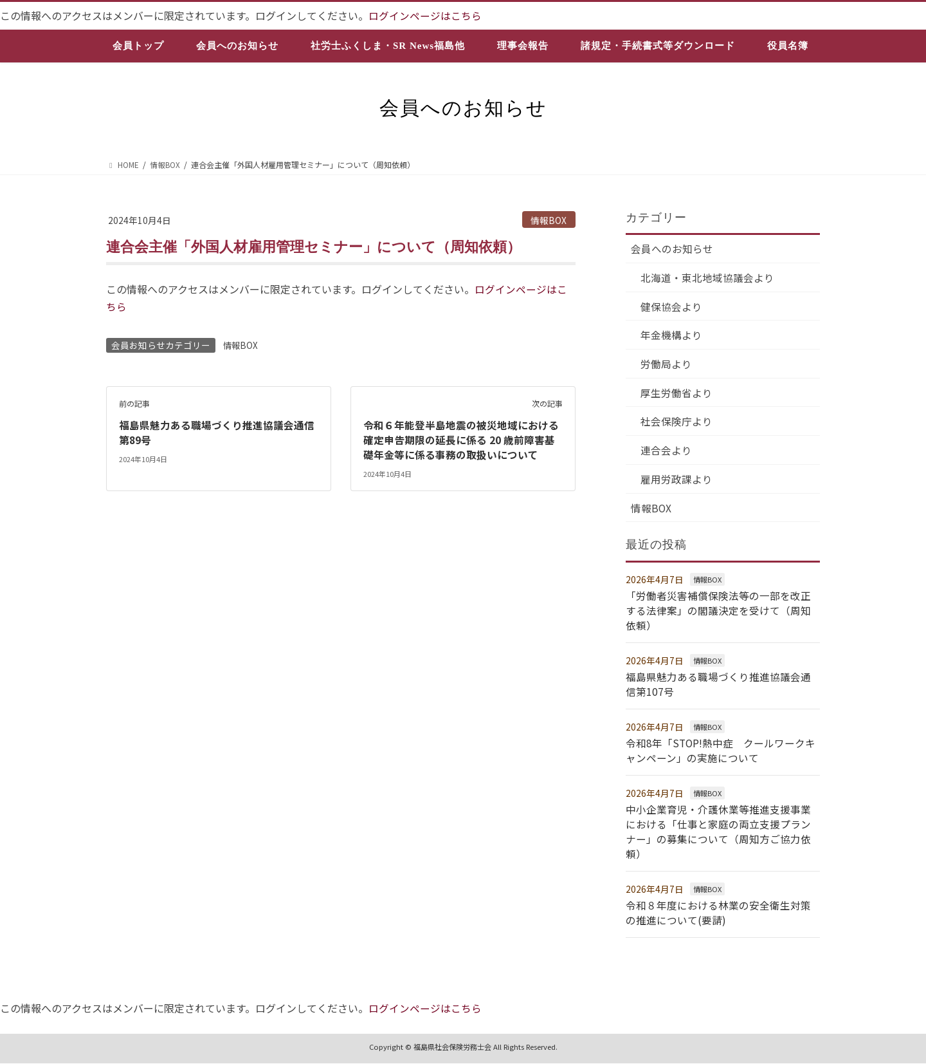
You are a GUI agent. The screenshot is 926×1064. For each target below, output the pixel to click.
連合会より (667, 453)
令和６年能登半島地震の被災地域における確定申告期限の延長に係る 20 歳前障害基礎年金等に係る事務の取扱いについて (461, 438)
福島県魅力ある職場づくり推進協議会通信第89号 (216, 431)
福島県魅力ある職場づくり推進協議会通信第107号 (718, 687)
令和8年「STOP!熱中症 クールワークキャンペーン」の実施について (721, 752)
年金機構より (672, 336)
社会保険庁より (677, 424)
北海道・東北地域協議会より (708, 278)
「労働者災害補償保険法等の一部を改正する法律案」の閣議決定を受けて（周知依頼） (718, 614)
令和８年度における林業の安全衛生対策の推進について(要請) (718, 913)
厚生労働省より (677, 395)
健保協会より (672, 307)
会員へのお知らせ (672, 249)
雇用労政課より (677, 482)
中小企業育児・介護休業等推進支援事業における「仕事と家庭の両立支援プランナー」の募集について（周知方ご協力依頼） (718, 833)
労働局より (667, 365)
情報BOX (549, 219)
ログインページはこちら (425, 15)
